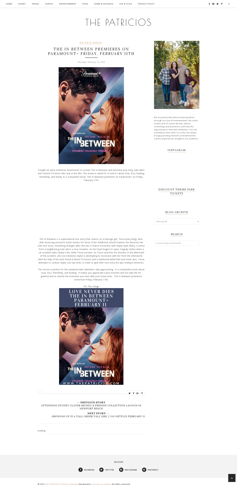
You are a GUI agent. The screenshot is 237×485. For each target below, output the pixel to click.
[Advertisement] (176, 294)
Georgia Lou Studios (101, 481)
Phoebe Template (69, 481)
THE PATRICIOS (118, 19)
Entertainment (91, 40)
